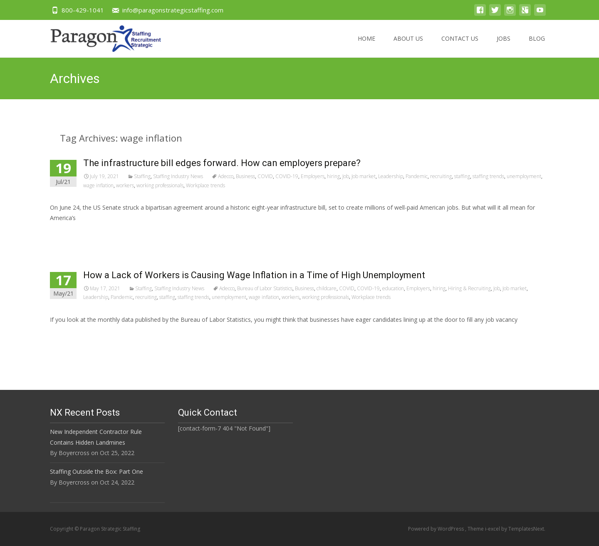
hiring (333, 176)
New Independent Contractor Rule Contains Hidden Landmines (96, 437)
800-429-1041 (83, 10)
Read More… (68, 233)
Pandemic (417, 176)
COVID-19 (286, 176)
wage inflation (98, 185)
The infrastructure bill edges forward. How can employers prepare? (222, 163)
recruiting (441, 176)
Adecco (225, 176)
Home (366, 45)
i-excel (493, 528)
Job (345, 176)
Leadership (390, 176)
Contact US (459, 45)
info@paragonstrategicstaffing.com (172, 10)
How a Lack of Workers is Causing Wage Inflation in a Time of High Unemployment (254, 275)
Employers (312, 176)
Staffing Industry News (178, 176)
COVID (265, 176)
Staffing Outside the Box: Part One (96, 471)
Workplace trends (205, 185)
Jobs (503, 45)
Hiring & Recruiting (469, 288)
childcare (327, 288)
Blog (537, 45)
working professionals (159, 185)
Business (245, 176)
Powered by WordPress (436, 528)
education (393, 288)
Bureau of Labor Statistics (264, 288)
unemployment (524, 176)
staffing (462, 176)
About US (408, 45)
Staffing (142, 176)
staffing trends (488, 176)
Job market (363, 176)
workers (125, 185)
